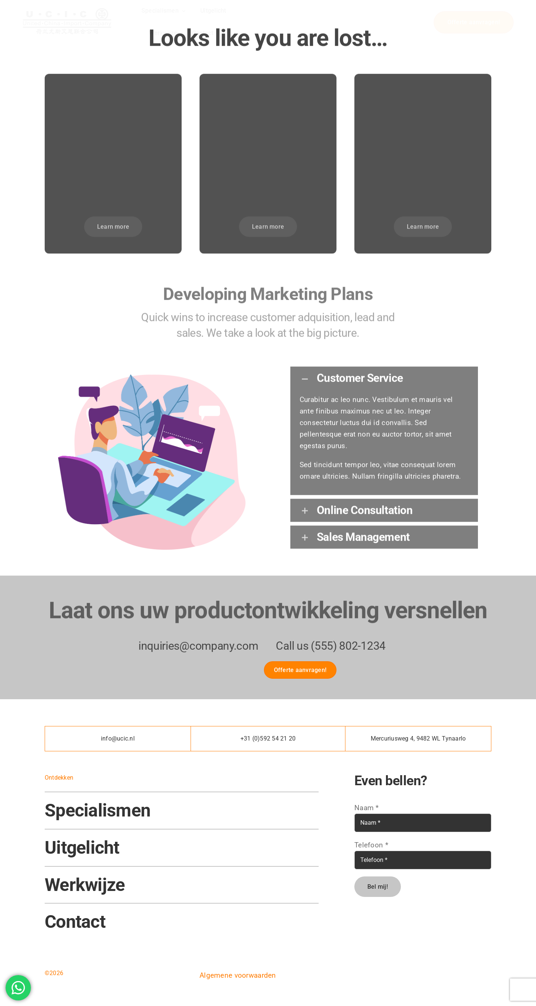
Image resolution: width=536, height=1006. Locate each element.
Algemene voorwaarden (238, 975)
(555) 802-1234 (343, 645)
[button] (384, 374)
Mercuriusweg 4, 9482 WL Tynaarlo (418, 738)
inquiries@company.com (193, 645)
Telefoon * (371, 845)
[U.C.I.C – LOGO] (67, 8)
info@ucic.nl (118, 738)
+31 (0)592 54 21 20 (268, 738)
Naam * (366, 807)
